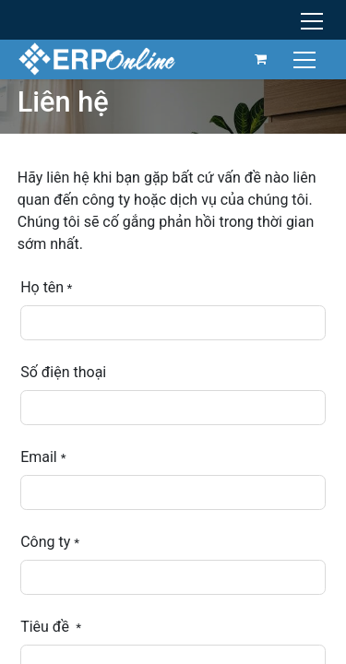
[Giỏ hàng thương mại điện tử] (261, 59)
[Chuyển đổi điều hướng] (306, 59)
